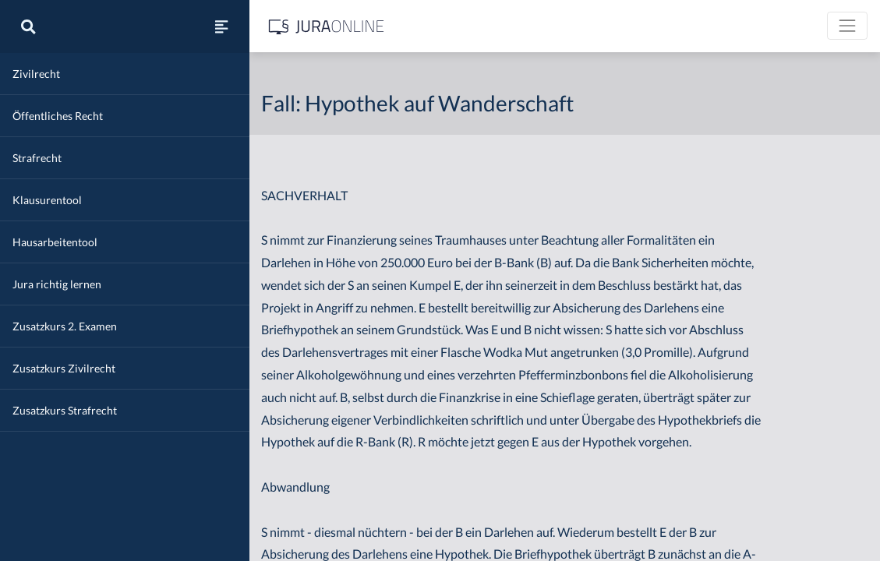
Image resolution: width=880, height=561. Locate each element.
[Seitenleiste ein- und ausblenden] (221, 26)
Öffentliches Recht (57, 115)
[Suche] (28, 26)
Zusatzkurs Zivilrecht (63, 368)
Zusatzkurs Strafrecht (64, 410)
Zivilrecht (36, 73)
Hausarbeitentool (54, 242)
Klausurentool (47, 199)
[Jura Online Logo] (326, 26)
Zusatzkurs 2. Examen (64, 326)
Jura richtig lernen (56, 284)
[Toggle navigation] (847, 26)
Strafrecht (37, 157)
